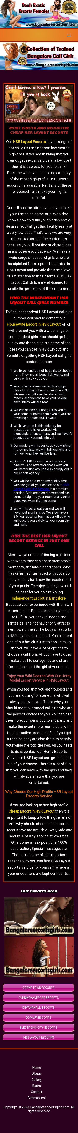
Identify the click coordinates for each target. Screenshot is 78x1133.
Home (36, 1068)
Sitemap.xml (37, 1098)
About (36, 1074)
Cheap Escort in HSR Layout (31, 811)
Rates (36, 1086)
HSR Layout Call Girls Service (41, 487)
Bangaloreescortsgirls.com (49, 1107)
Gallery (37, 1080)
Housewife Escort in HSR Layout (34, 324)
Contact (36, 1092)
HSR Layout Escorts (30, 141)
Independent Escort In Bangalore (39, 598)
